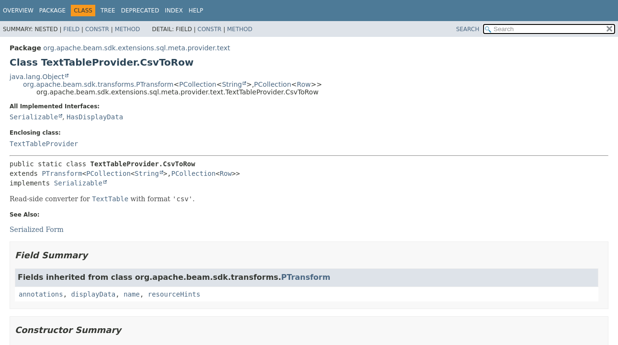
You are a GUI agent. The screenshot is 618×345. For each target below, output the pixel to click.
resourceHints (174, 294)
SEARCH (468, 29)
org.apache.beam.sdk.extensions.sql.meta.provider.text (136, 48)
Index (174, 10)
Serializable (34, 117)
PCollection (197, 84)
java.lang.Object (37, 76)
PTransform (62, 173)
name (132, 294)
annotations (41, 294)
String (232, 84)
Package (52, 10)
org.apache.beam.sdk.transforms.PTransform (98, 84)
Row (304, 84)
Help (196, 10)
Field (71, 29)
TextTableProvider (44, 144)
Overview (18, 10)
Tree (108, 10)
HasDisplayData (95, 117)
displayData (93, 294)
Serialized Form (37, 229)
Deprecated (140, 10)
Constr (97, 29)
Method (127, 29)
